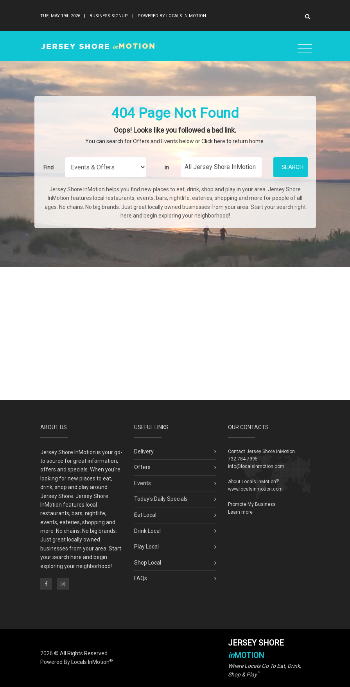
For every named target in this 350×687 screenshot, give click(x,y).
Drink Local (147, 531)
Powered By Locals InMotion (76, 662)
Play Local (146, 546)
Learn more (240, 512)
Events (142, 483)
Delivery (144, 451)
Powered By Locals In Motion (172, 15)
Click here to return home (232, 141)
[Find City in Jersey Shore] (221, 167)
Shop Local (147, 562)
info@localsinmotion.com (256, 466)
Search (292, 167)
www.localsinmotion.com (255, 489)
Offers (142, 467)
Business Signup (109, 15)
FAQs (140, 578)
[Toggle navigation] (305, 48)
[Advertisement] (175, 333)
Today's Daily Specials (161, 499)
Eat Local (145, 515)
